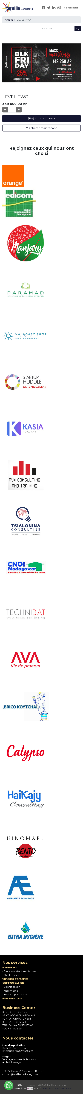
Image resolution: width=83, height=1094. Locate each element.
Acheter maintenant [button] (41, 128)
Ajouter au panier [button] (41, 118)
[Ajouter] (19, 109)
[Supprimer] (5, 109)
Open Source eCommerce (56, 1088)
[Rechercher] (77, 28)
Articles (9, 19)
